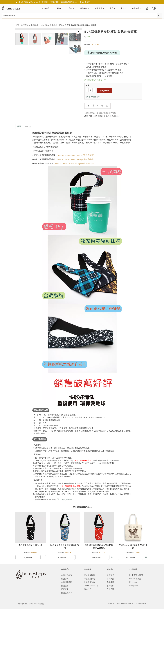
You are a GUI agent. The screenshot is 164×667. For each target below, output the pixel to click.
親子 (111, 8)
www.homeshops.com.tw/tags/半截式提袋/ (75, 159)
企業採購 (135, 8)
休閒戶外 (98, 8)
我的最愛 (64, 586)
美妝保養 (83, 8)
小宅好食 (46, 8)
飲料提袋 (116, 116)
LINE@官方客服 (136, 575)
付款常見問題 (89, 579)
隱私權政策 (33, 604)
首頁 (17, 25)
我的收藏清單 (66, 593)
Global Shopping (91, 586)
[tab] (19, 126)
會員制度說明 (66, 582)
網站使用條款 (22, 604)
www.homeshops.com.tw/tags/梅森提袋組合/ (74, 163)
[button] (93, 97)
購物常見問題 (89, 575)
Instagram (133, 586)
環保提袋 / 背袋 (56, 25)
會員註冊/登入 (67, 575)
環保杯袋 (107, 116)
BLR (88, 36)
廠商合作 (110, 586)
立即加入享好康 (84, 2)
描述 (19, 127)
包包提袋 (44, 25)
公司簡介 (110, 579)
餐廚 (59, 8)
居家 (70, 8)
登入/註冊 (147, 9)
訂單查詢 (64, 589)
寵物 (122, 8)
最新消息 (110, 575)
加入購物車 (104, 90)
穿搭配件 (34, 25)
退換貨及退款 (89, 582)
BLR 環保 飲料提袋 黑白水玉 (30, 545)
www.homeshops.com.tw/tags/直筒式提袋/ (75, 155)
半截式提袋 (98, 116)
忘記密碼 (64, 579)
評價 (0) (28, 127)
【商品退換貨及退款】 (65, 500)
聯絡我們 (87, 589)
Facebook (133, 582)
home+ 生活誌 (135, 579)
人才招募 (110, 589)
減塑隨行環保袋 (95, 113)
